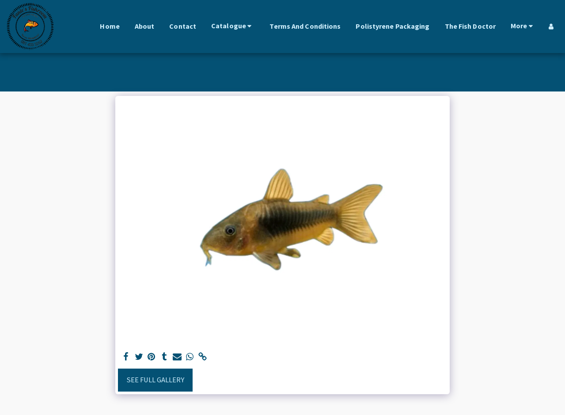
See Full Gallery (155, 380)
